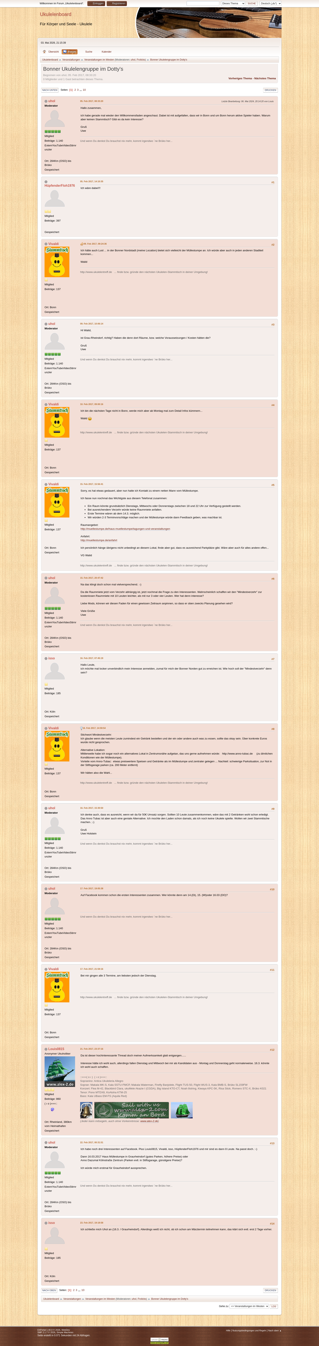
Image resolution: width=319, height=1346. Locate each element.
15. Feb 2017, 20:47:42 (91, 578)
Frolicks (141, 59)
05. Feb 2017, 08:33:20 (91, 101)
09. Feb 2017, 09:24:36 (95, 244)
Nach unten (49, 90)
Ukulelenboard (55, 14)
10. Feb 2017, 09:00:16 (91, 404)
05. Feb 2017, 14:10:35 (91, 181)
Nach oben (49, 1290)
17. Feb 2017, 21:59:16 (91, 969)
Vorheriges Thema (240, 78)
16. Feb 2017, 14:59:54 (94, 728)
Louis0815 (56, 1049)
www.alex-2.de (149, 1121)
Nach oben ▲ (275, 1330)
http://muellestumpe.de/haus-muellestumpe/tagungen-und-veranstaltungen (125, 528)
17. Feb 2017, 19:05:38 (91, 888)
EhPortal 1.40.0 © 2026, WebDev (53, 1330)
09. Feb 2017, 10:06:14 (91, 323)
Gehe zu (223, 1306)
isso (51, 658)
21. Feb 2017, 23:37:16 (91, 1049)
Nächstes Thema (265, 78)
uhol (133, 59)
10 (84, 89)
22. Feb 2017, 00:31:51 (91, 1142)
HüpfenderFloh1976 (60, 185)
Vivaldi (53, 244)
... (81, 89)
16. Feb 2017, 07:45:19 (91, 658)
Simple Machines (65, 1332)
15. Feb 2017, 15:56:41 (91, 484)
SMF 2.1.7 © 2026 (46, 1332)
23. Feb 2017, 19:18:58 (91, 1222)
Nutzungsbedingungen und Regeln (249, 1330)
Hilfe (228, 1330)
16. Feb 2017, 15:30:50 (91, 808)
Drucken (270, 90)
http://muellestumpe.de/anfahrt (99, 540)
